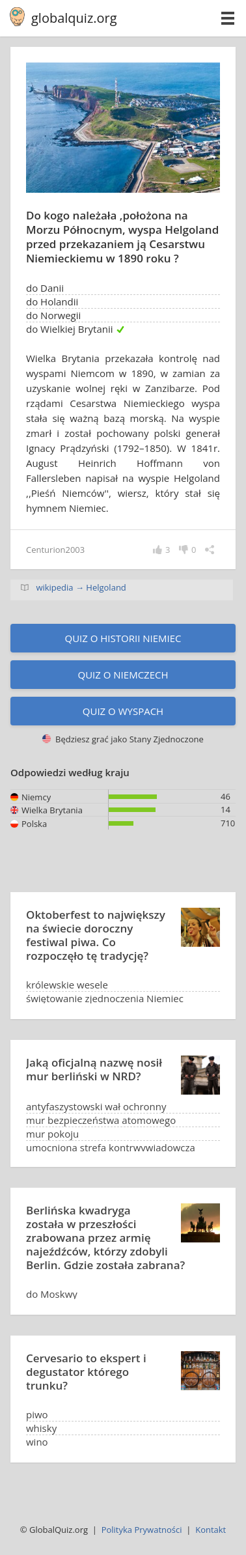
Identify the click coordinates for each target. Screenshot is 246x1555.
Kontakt (210, 1529)
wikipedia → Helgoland (81, 587)
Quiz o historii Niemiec (122, 638)
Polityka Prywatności (142, 1529)
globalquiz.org (74, 18)
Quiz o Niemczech (122, 674)
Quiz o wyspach (123, 711)
